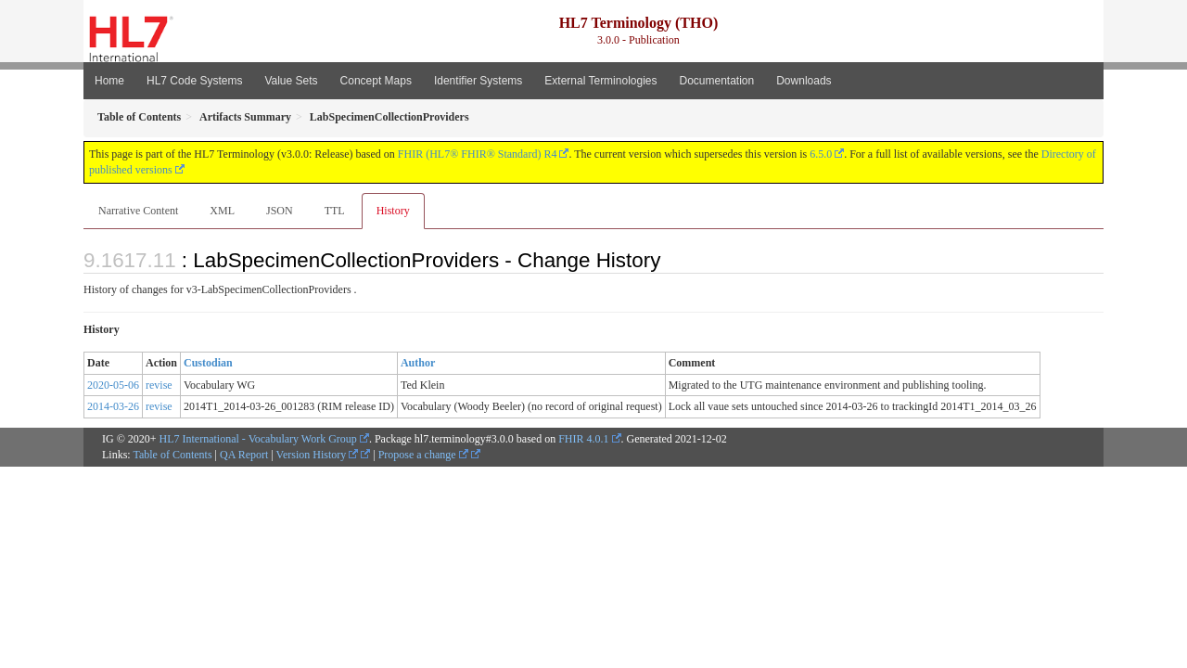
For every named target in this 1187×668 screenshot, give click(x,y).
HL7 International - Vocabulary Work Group (258, 438)
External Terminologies (600, 80)
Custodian (208, 362)
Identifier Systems (478, 80)
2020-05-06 (113, 385)
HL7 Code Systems (194, 80)
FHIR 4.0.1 (583, 438)
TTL (335, 210)
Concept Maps (376, 80)
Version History (317, 454)
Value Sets (290, 80)
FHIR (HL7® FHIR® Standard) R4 (477, 154)
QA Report (244, 454)
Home (109, 80)
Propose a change (423, 454)
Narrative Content (138, 210)
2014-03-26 (113, 406)
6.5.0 (821, 154)
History (393, 210)
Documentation (716, 80)
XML (222, 210)
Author (418, 362)
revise (159, 385)
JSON (279, 210)
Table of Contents (172, 454)
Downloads (803, 80)
